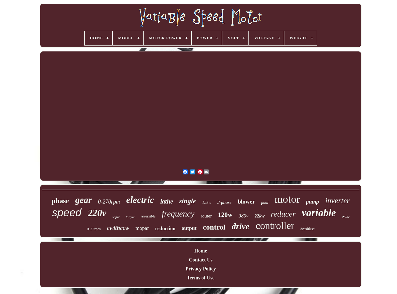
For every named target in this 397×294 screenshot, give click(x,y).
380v (243, 215)
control (214, 227)
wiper (116, 217)
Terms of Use (200, 277)
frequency (178, 213)
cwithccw (118, 228)
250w (346, 217)
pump (312, 202)
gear (83, 200)
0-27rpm (94, 228)
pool (264, 202)
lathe (166, 201)
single (187, 201)
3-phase (224, 202)
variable (319, 212)
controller (275, 225)
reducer (283, 213)
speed (66, 212)
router (206, 215)
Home (200, 250)
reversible (148, 216)
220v (97, 213)
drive (241, 226)
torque (130, 217)
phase (60, 201)
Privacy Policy (200, 268)
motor (287, 199)
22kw (260, 215)
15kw (207, 202)
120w (225, 214)
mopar (142, 228)
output (189, 228)
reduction (165, 228)
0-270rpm (109, 202)
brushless (307, 229)
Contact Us (200, 259)
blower (246, 201)
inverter (337, 200)
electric (140, 200)
